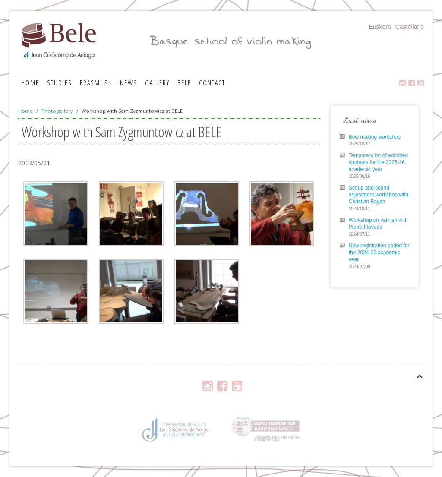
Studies (59, 83)
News (128, 83)
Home (30, 83)
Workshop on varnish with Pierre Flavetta (378, 223)
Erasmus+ (96, 83)
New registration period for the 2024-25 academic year (379, 252)
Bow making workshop (375, 137)
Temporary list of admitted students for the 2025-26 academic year (378, 162)
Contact (212, 83)
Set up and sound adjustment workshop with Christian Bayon (378, 195)
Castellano (409, 26)
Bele (184, 83)
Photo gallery (57, 110)
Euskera (380, 26)
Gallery (157, 83)
